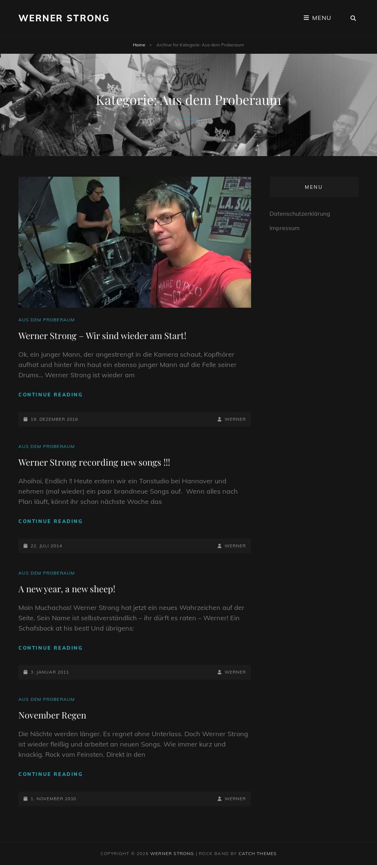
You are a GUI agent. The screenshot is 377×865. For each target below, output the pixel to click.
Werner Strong (64, 18)
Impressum (284, 228)
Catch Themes (257, 853)
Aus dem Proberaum (46, 319)
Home (139, 44)
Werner (235, 419)
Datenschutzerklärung (299, 213)
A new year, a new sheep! (66, 588)
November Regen (52, 715)
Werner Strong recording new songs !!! (94, 462)
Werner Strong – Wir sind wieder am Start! (102, 335)
